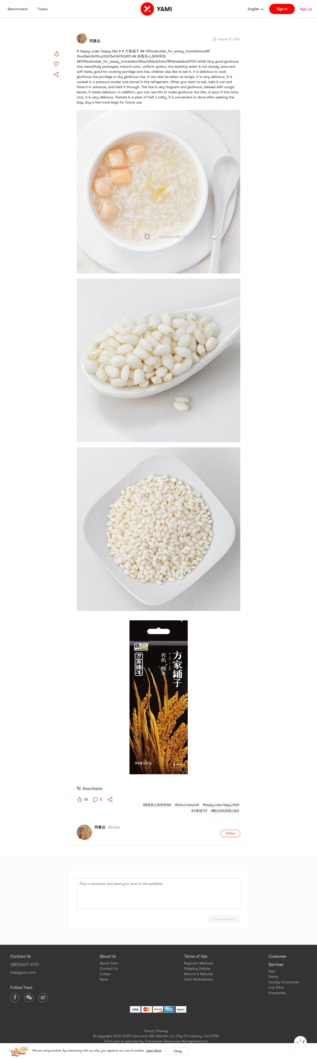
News (104, 979)
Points (273, 977)
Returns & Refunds (198, 974)
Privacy (162, 1031)
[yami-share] (56, 69)
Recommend (17, 9)
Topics (43, 9)
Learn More (153, 1050)
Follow (230, 833)
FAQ (271, 971)
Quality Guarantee (283, 982)
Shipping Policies (197, 968)
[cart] (300, 1042)
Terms (148, 1031)
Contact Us (109, 968)
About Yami (109, 963)
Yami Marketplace (198, 979)
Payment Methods (198, 963)
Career (105, 974)
